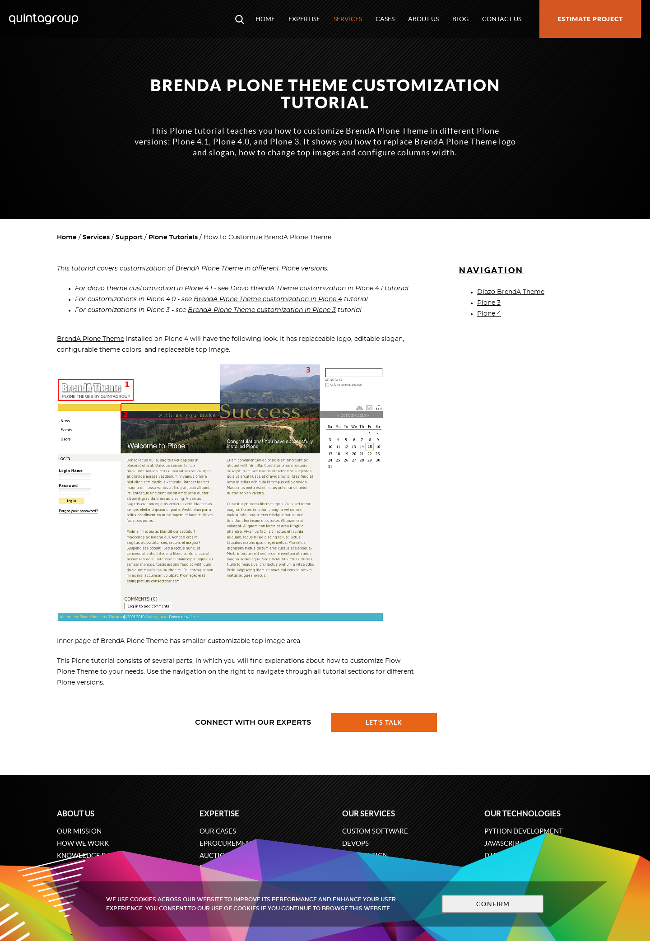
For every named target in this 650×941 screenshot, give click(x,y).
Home (265, 19)
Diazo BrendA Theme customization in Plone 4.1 (306, 288)
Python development (523, 831)
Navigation (491, 270)
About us (423, 19)
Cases (385, 19)
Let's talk (384, 722)
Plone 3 (489, 303)
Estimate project (590, 19)
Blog (460, 19)
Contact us (501, 19)
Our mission (79, 831)
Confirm (493, 904)
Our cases (218, 831)
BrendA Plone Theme (90, 339)
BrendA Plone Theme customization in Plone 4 (268, 299)
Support (129, 237)
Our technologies (522, 813)
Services (348, 19)
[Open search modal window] (240, 19)
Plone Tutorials (173, 237)
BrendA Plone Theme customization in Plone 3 (262, 310)
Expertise (304, 19)
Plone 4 (489, 314)
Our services (368, 813)
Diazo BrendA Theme (510, 292)
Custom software (375, 831)
